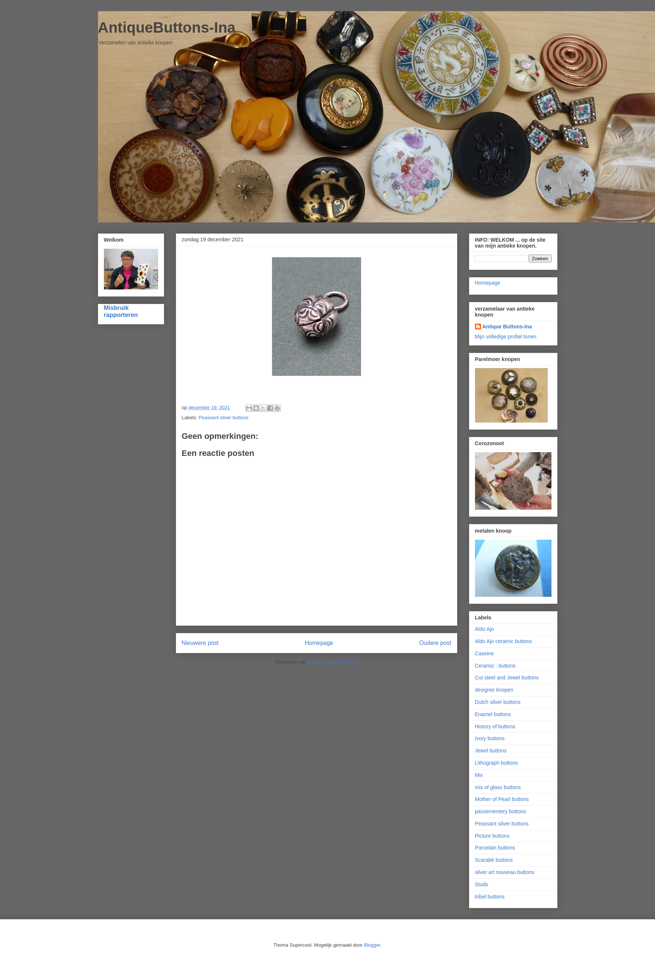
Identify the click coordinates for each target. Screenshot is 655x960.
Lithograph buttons (496, 763)
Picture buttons (492, 836)
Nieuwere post (200, 643)
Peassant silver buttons (223, 417)
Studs (481, 884)
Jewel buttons (491, 751)
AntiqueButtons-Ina (167, 27)
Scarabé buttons (494, 860)
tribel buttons (490, 897)
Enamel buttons (493, 714)
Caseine (484, 653)
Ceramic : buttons (495, 666)
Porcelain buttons (495, 848)
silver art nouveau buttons (504, 872)
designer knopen (494, 690)
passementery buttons (500, 811)
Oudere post (435, 643)
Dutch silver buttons (498, 702)
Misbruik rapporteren (121, 311)
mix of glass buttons (498, 787)
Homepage (319, 643)
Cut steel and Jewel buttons (507, 678)
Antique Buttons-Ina (507, 327)
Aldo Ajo (484, 629)
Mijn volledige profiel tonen (506, 337)
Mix (479, 775)
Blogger (372, 945)
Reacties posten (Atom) (333, 662)
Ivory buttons (490, 738)
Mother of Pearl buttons (502, 799)
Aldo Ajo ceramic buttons (503, 641)
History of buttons (495, 726)
